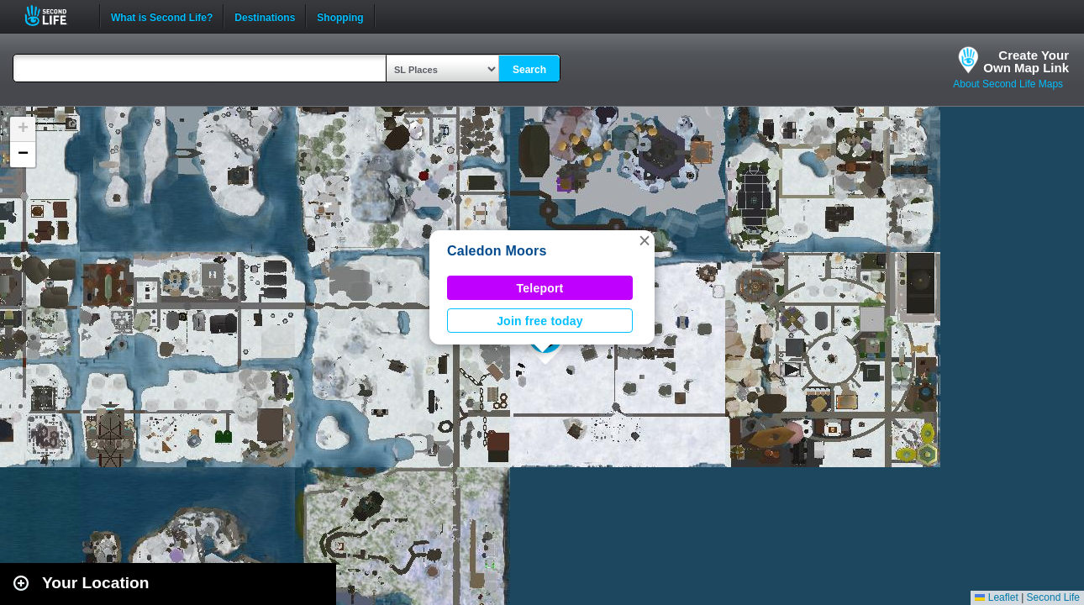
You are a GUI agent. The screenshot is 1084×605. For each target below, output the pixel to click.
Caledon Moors (497, 251)
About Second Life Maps (1008, 84)
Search (529, 70)
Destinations (264, 16)
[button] (644, 240)
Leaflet (996, 597)
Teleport (540, 288)
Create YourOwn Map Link (1026, 61)
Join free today (540, 321)
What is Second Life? (162, 16)
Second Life (55, 15)
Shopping (340, 16)
